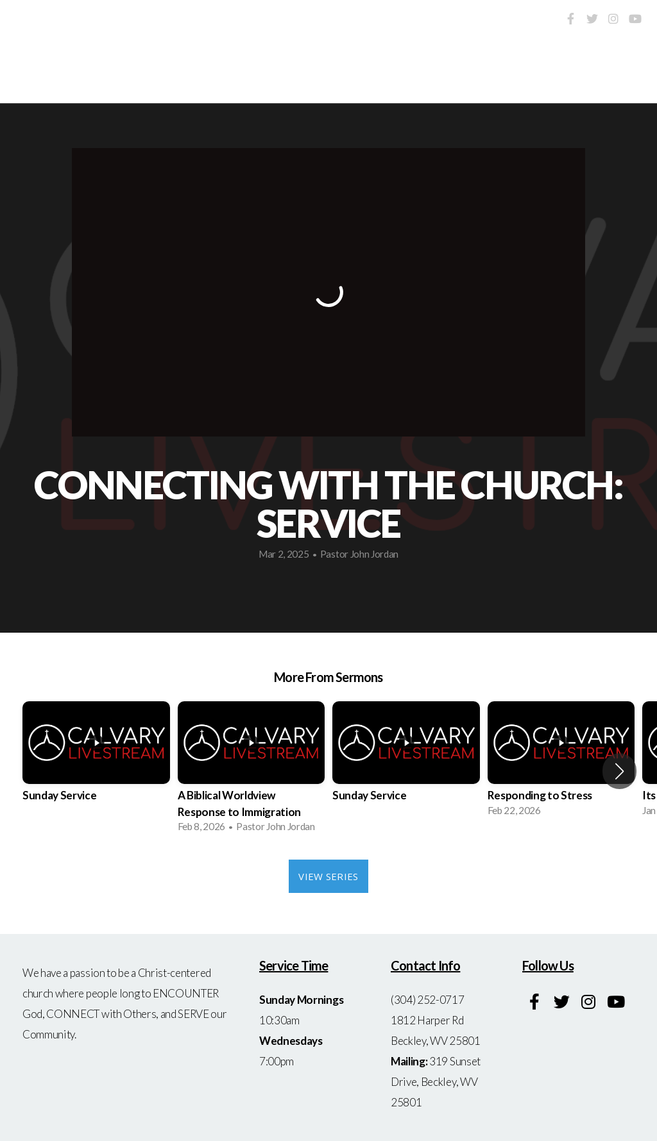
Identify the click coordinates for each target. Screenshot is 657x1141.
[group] (96, 762)
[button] (619, 771)
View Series (328, 876)
